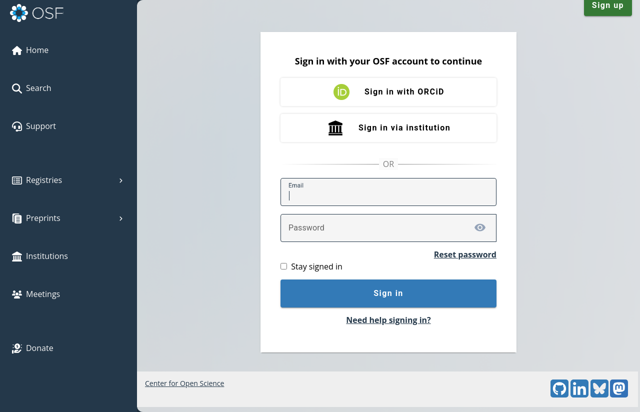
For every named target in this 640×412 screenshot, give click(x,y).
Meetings (36, 294)
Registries (68, 180)
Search (32, 88)
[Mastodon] (619, 395)
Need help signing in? (388, 320)
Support (34, 126)
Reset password (465, 254)
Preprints (68, 218)
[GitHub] (559, 395)
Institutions (40, 256)
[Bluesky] (599, 395)
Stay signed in (316, 266)
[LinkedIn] (579, 395)
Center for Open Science (184, 383)
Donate (33, 348)
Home (30, 50)
